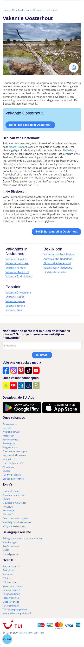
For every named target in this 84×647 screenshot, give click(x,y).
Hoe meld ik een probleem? (17, 613)
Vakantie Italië (13, 310)
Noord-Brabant (34, 9)
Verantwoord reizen (13, 586)
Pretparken (8, 435)
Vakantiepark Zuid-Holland (59, 254)
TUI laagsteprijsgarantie (15, 609)
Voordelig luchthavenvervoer (17, 522)
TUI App (7, 578)
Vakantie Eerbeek (15, 267)
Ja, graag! (42, 354)
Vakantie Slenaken (16, 259)
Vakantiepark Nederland (57, 267)
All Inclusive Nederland (57, 263)
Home (6, 9)
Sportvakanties (10, 439)
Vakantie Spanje (15, 301)
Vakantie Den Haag (17, 263)
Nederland (17, 9)
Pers (42, 632)
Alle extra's (8, 514)
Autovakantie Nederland (57, 259)
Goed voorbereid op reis (15, 518)
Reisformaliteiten (11, 546)
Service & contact (12, 566)
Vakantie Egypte (15, 305)
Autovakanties (10, 423)
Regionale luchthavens (14, 455)
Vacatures (8, 574)
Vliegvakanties (10, 447)
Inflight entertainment (14, 526)
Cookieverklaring (11, 589)
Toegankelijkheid (11, 597)
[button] (7, 639)
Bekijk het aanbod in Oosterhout (30, 124)
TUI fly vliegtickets (12, 474)
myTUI (6, 550)
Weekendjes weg (11, 431)
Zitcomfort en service (13, 494)
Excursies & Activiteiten (15, 502)
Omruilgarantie (10, 554)
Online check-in (11, 490)
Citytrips (7, 427)
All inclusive (8, 466)
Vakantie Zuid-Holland (18, 276)
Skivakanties (9, 443)
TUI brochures (10, 582)
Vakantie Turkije (14, 296)
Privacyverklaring (11, 593)
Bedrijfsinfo (8, 570)
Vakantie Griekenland (18, 292)
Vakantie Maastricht (17, 272)
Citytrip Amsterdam (55, 272)
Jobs (36, 632)
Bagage (6, 498)
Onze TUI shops (11, 601)
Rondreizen (8, 458)
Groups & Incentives (13, 478)
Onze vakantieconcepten (15, 451)
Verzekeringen (10, 542)
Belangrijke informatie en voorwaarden (23, 538)
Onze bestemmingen (13, 462)
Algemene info (26, 632)
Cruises (6, 470)
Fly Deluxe (8, 506)
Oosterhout (51, 9)
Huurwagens (9, 510)
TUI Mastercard (11, 605)
